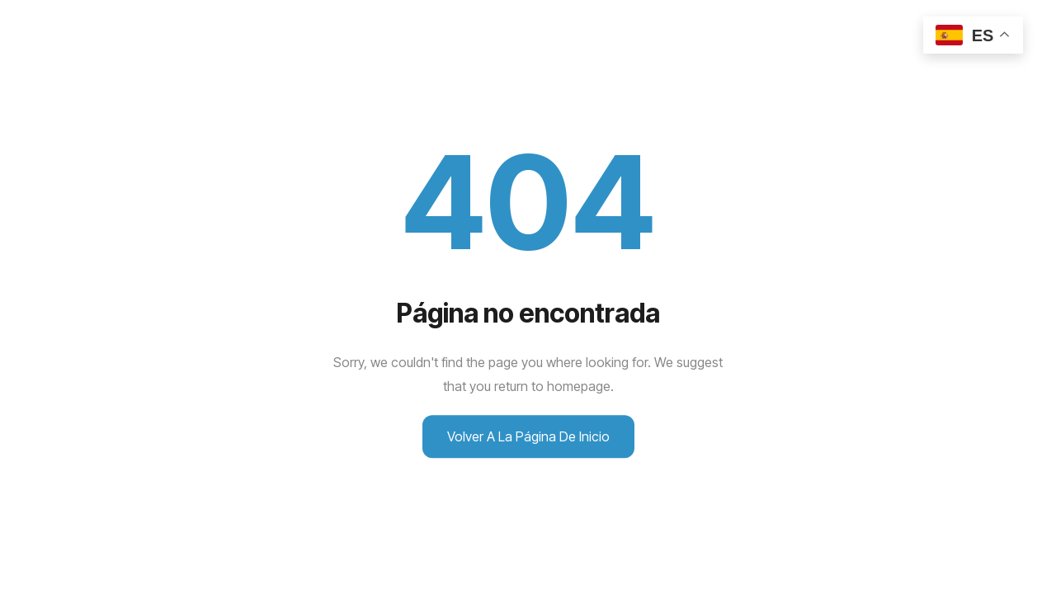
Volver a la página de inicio (528, 436)
